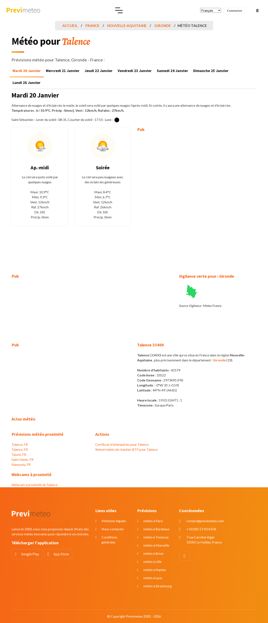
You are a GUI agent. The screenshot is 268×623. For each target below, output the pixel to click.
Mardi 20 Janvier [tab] (27, 70)
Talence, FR (20, 444)
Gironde (162, 25)
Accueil (70, 25)
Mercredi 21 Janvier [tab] (62, 70)
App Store (61, 554)
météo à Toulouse (156, 537)
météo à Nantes (154, 570)
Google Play (30, 554)
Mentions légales (114, 521)
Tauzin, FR (19, 454)
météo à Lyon (152, 578)
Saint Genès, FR (23, 459)
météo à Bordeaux (156, 529)
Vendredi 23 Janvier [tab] (135, 70)
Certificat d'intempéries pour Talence (122, 444)
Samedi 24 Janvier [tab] (172, 70)
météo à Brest (153, 553)
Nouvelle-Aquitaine (127, 25)
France (92, 25)
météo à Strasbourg (157, 586)
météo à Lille (152, 561)
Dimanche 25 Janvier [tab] (210, 70)
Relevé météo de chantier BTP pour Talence (126, 449)
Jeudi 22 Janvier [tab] (98, 70)
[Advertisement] (165, 199)
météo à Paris (153, 521)
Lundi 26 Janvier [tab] (26, 82)
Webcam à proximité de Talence (35, 485)
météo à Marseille (156, 545)
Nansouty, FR (21, 464)
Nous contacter (113, 529)
